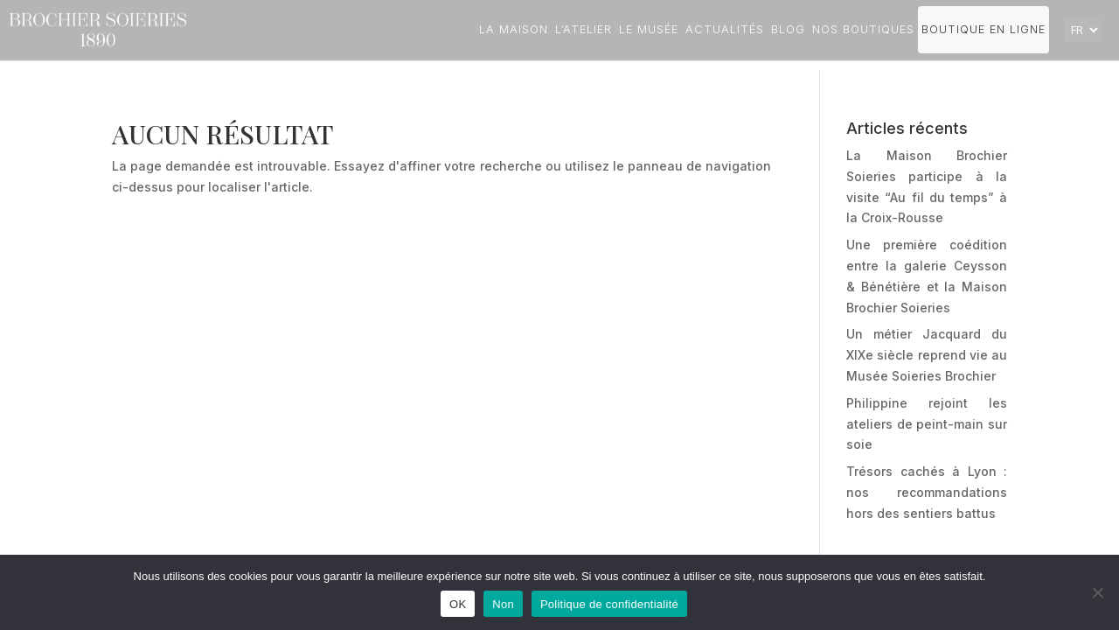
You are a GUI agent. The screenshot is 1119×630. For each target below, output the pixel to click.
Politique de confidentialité (609, 604)
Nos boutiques (863, 29)
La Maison (513, 29)
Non (503, 604)
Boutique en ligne (983, 29)
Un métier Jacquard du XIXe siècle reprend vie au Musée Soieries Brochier (926, 354)
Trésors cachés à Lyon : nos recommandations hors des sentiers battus (926, 492)
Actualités (724, 29)
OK (457, 604)
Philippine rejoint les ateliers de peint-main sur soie (926, 424)
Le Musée (648, 29)
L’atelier (583, 29)
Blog (788, 29)
